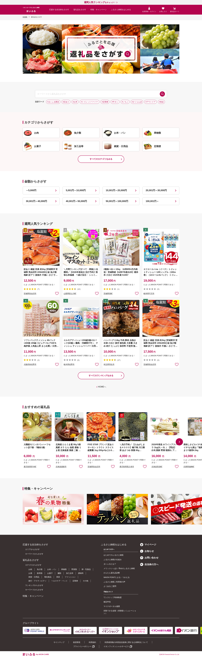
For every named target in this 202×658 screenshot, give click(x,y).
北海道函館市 (61, 467)
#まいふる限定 (53, 102)
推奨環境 (76, 642)
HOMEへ (102, 387)
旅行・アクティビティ (37, 581)
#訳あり (66, 102)
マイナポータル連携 (112, 606)
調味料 (80, 573)
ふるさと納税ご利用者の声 (114, 582)
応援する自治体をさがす (59, 10)
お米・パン (51, 569)
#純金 (161, 102)
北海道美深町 (157, 467)
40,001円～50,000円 (76, 201)
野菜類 (74, 569)
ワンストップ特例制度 (113, 597)
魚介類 (39, 569)
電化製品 (47, 577)
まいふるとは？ (110, 564)
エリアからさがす (32, 549)
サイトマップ (59, 642)
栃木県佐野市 (69, 364)
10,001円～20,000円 (116, 190)
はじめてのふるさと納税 (113, 555)
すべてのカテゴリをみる (101, 159)
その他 (85, 581)
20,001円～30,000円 (156, 190)
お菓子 (50, 573)
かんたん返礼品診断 (112, 573)
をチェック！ (100, 2)
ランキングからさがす (34, 585)
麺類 (59, 573)
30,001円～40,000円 (36, 201)
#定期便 (105, 102)
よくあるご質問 (110, 586)
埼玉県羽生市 (109, 364)
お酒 (30, 573)
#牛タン (115, 102)
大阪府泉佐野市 (30, 364)
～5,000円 (31, 190)
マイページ (148, 544)
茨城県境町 (108, 293)
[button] (179, 441)
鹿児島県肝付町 (30, 467)
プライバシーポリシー (82, 646)
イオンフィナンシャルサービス (116, 646)
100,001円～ (152, 201)
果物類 (64, 569)
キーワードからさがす (34, 554)
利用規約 (92, 642)
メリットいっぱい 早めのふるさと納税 (119, 568)
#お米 (75, 102)
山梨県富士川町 (70, 293)
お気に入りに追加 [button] (57, 293)
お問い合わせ (149, 557)
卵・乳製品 (86, 569)
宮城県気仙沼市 (30, 293)
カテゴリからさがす (33, 565)
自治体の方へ (149, 564)
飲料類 (39, 573)
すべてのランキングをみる (101, 375)
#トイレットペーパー (89, 102)
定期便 (75, 581)
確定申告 (107, 602)
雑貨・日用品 (33, 577)
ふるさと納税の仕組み (113, 559)
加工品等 (69, 573)
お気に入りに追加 (49, 466)
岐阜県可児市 (149, 293)
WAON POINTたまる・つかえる (117, 577)
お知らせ (147, 551)
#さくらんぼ (137, 102)
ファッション (70, 577)
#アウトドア (150, 102)
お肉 (30, 569)
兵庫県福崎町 (188, 467)
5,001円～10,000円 (76, 190)
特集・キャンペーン (98, 10)
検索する (162, 94)
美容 (58, 577)
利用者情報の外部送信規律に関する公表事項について (126, 642)
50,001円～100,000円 (117, 201)
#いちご (125, 102)
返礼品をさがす (79, 10)
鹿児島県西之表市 (127, 467)
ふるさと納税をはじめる (121, 10)
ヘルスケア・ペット (59, 581)
